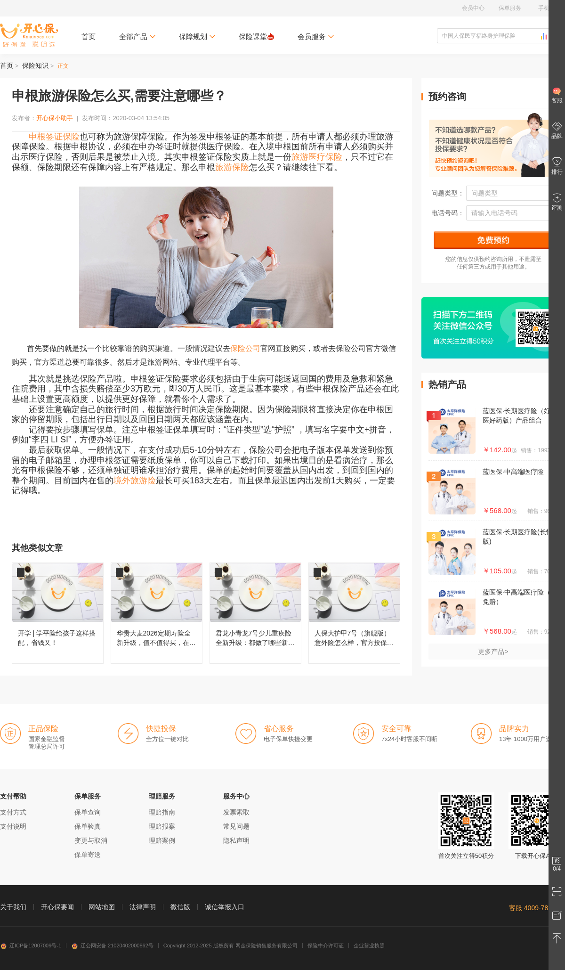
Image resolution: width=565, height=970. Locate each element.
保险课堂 (256, 37)
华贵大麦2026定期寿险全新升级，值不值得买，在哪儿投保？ (156, 613)
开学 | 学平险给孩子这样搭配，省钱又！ (57, 613)
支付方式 (13, 812)
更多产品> (493, 651)
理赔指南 (162, 812)
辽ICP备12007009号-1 (30, 945)
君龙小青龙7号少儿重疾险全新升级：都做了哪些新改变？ (255, 613)
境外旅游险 (134, 480)
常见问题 (236, 826)
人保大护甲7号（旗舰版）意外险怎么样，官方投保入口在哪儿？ (354, 613)
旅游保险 (232, 167)
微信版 (180, 907)
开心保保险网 (29, 35)
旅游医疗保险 (316, 157)
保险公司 (245, 348)
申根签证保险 (54, 136)
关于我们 (13, 907)
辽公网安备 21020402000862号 (112, 945)
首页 (88, 37)
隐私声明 (236, 840)
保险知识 (35, 65)
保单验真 (87, 826)
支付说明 (13, 826)
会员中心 (473, 8)
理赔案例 (162, 840)
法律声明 (142, 907)
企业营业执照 (369, 945)
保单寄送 (87, 854)
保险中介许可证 (325, 945)
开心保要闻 (57, 907)
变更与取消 (90, 840)
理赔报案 (162, 826)
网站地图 (102, 907)
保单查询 (87, 812)
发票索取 (236, 812)
